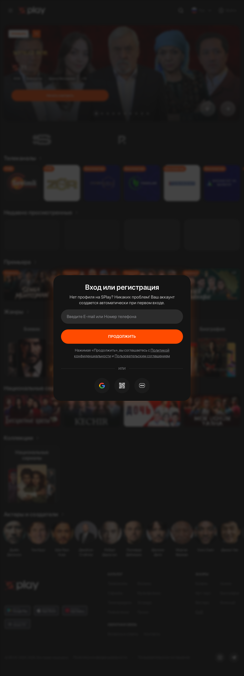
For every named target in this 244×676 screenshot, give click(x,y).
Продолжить (122, 336)
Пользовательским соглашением (142, 356)
